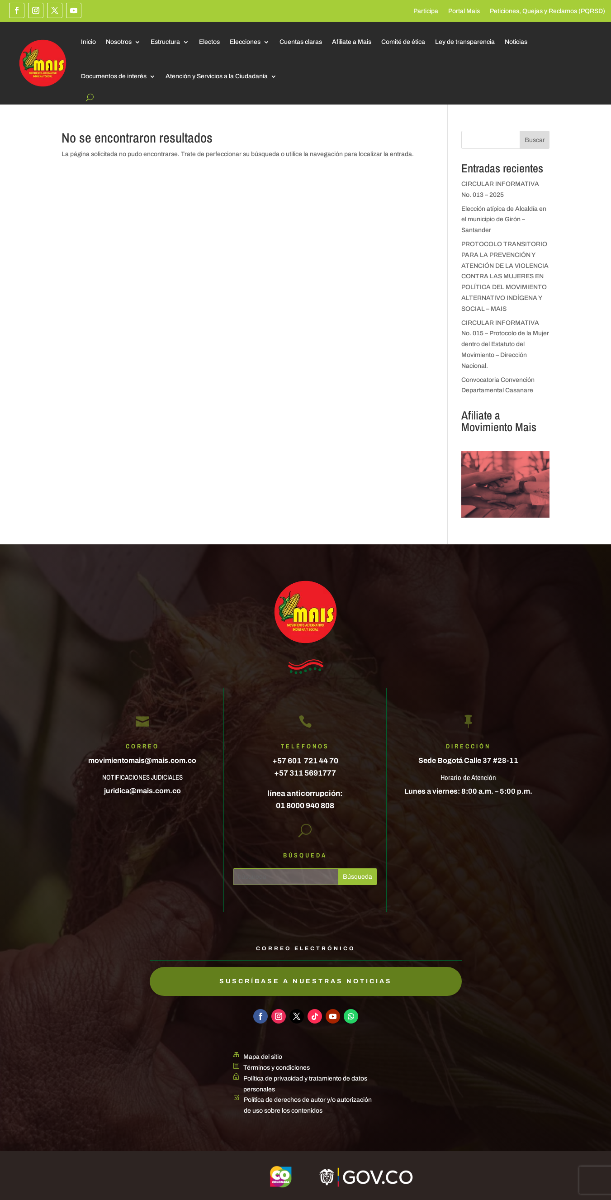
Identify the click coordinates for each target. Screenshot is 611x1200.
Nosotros (119, 41)
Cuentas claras (300, 41)
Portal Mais (464, 11)
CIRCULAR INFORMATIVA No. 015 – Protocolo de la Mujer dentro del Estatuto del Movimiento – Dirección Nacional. (505, 344)
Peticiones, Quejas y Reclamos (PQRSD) (547, 11)
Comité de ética (403, 41)
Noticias (516, 41)
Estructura (165, 41)
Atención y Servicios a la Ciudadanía (217, 76)
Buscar (535, 140)
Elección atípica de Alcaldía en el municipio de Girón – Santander (503, 219)
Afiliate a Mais (351, 41)
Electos (209, 41)
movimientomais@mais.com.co (142, 760)
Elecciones (245, 41)
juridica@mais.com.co (142, 791)
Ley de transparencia (465, 41)
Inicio (88, 41)
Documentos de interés (114, 76)
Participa (425, 11)
